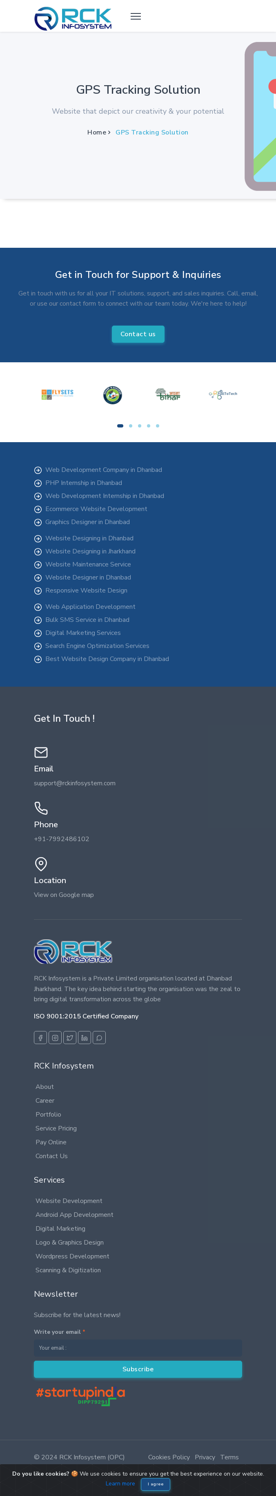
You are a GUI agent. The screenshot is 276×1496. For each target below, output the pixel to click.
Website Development (69, 1200)
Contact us (138, 334)
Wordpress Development (72, 1256)
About (45, 1086)
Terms (229, 1457)
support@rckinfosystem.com (75, 783)
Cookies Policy (169, 1457)
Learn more (120, 1483)
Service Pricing (56, 1128)
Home (96, 132)
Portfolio (48, 1114)
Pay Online (51, 1142)
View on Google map (64, 894)
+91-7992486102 (61, 839)
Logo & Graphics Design (70, 1242)
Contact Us (52, 1156)
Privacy (205, 1457)
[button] (120, 426)
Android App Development (75, 1214)
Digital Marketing (60, 1228)
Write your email (59, 1332)
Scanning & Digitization (68, 1270)
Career (45, 1100)
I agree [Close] (156, 1484)
